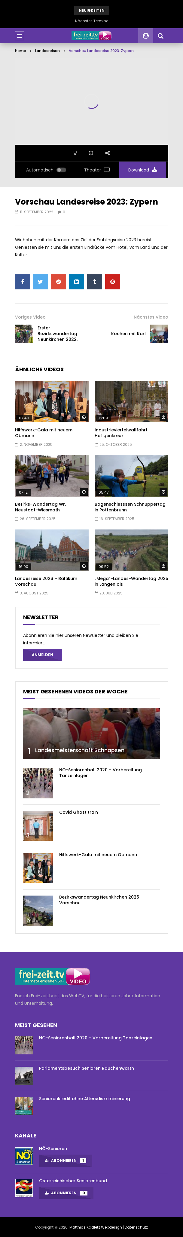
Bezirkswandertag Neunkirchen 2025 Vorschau (99, 900)
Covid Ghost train (78, 812)
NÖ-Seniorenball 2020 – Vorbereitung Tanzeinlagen (100, 773)
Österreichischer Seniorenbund (73, 1181)
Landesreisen (47, 50)
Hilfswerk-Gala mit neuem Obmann (43, 433)
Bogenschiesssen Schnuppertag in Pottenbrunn (130, 507)
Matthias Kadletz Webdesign (95, 1227)
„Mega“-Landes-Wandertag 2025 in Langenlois (131, 581)
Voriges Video (30, 317)
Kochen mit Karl (128, 334)
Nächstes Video (151, 317)
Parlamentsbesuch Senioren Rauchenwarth (86, 1068)
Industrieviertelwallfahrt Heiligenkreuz (121, 433)
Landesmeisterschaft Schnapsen (79, 750)
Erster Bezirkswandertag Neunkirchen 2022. (58, 333)
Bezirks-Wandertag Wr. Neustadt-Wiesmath (40, 507)
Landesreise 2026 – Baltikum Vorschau (46, 581)
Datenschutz (136, 1227)
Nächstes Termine (91, 20)
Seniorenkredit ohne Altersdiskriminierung (84, 1099)
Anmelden (42, 654)
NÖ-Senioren (53, 1149)
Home (20, 50)
